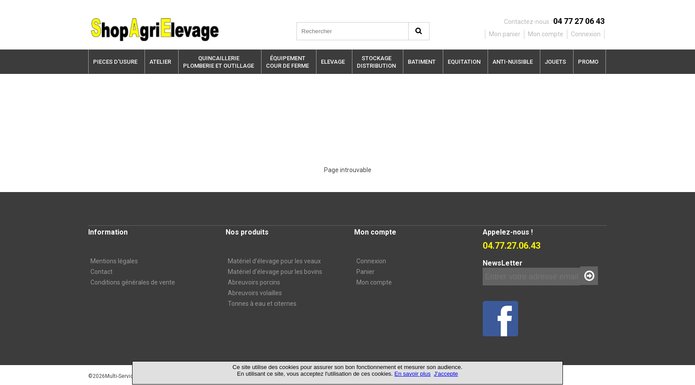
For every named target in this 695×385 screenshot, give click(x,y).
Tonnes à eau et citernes (262, 303)
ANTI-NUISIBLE (512, 61)
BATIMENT (422, 61)
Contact (101, 271)
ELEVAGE (333, 61)
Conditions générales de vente (132, 282)
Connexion (371, 261)
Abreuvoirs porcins (254, 282)
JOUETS (555, 61)
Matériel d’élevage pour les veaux (274, 261)
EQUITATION (464, 61)
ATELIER (160, 61)
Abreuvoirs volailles (255, 292)
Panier (365, 271)
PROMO (588, 61)
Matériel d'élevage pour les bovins (275, 271)
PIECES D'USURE (115, 61)
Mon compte (374, 282)
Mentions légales (114, 261)
